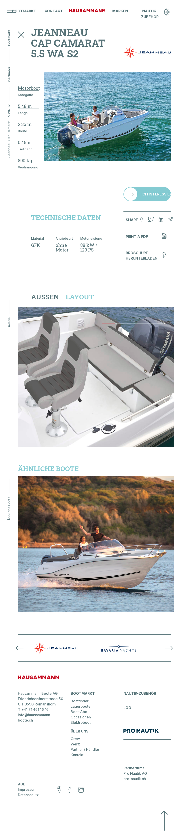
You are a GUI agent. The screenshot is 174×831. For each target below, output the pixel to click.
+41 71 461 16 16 (35, 709)
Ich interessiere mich (156, 194)
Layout (80, 297)
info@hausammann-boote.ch (35, 717)
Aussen (45, 297)
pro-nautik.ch (134, 778)
